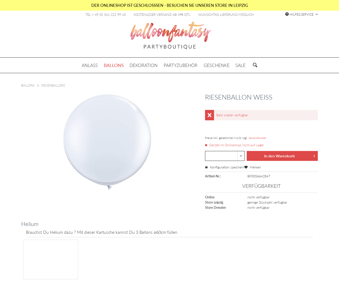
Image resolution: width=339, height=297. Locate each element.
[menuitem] (90, 65)
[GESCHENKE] (217, 65)
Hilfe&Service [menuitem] (300, 14)
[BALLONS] (114, 65)
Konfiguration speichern (224, 167)
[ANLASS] (90, 65)
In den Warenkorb (289, 155)
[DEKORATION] (144, 65)
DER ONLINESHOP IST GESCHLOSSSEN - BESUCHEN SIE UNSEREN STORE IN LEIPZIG (169, 5)
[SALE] (240, 65)
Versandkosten (257, 138)
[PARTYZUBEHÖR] (181, 65)
